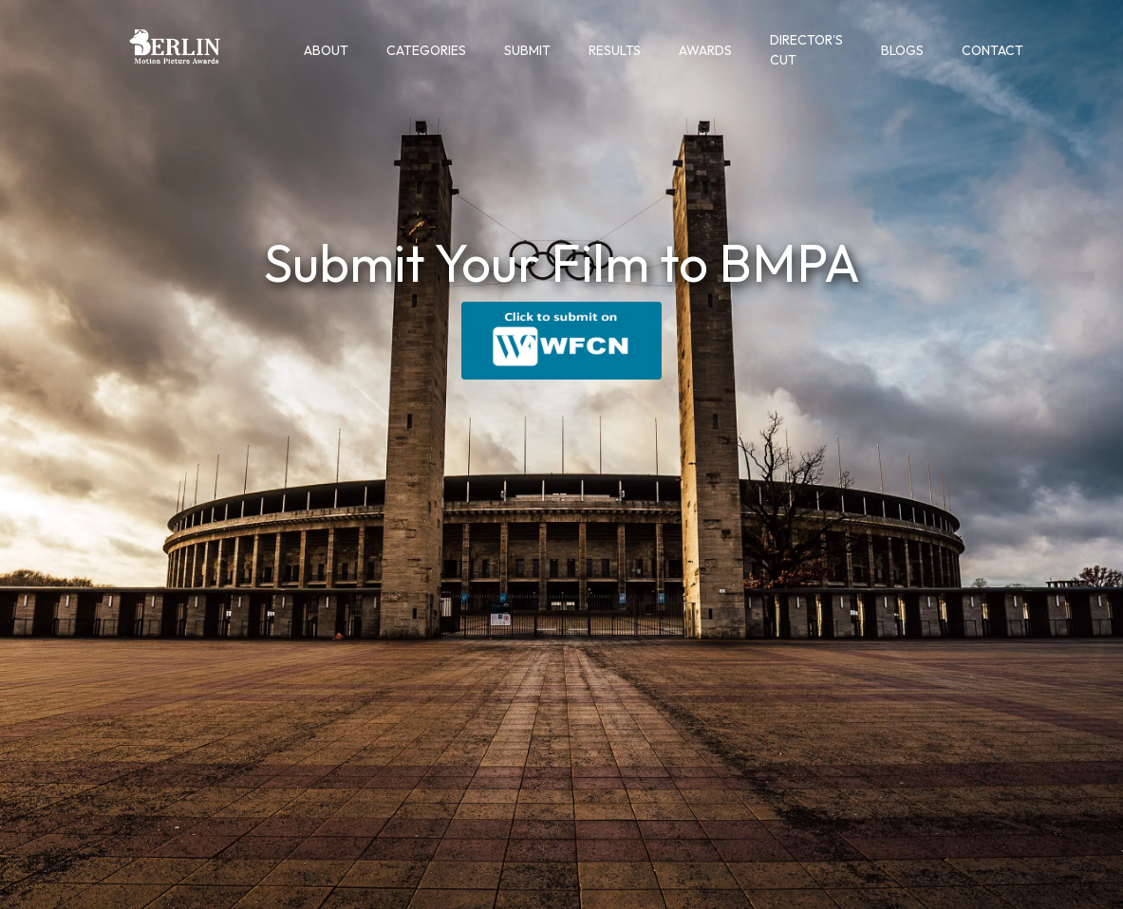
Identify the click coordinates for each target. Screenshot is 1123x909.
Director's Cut (806, 49)
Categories (426, 50)
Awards (705, 50)
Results (615, 50)
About (326, 50)
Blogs (902, 50)
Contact (992, 50)
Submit (527, 50)
